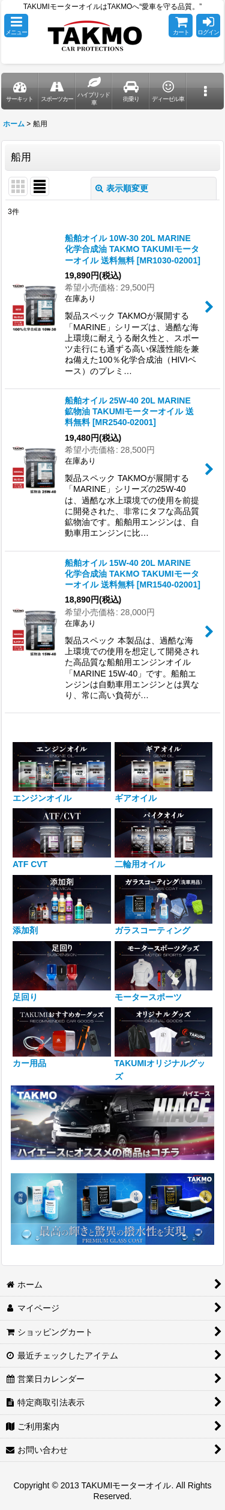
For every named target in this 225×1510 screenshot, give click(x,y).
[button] (16, 25)
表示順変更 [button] (121, 188)
